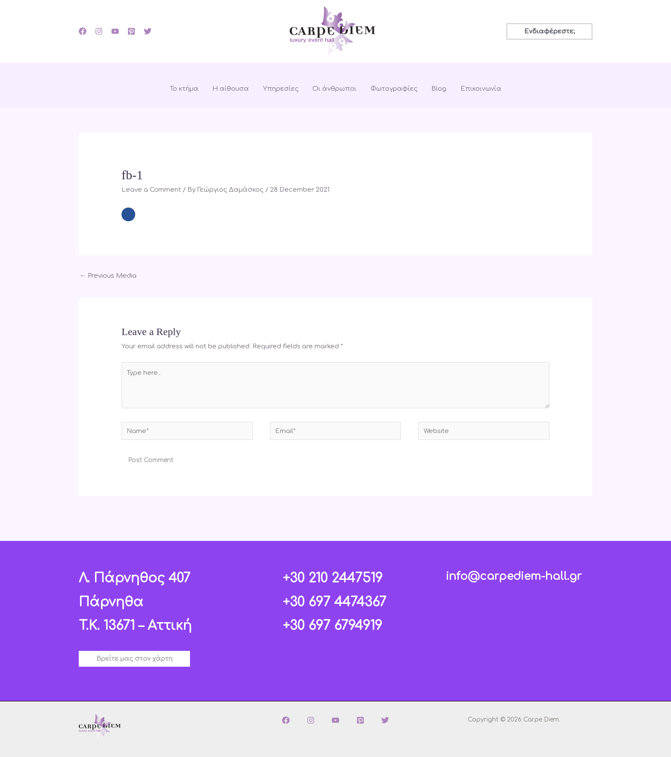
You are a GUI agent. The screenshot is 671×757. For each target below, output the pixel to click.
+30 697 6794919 (332, 626)
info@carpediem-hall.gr (514, 576)
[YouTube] (115, 31)
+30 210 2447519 (333, 578)
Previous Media (108, 275)
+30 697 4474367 (334, 602)
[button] (549, 31)
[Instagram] (99, 31)
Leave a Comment (151, 189)
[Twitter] (147, 31)
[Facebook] (82, 31)
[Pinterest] (131, 31)
